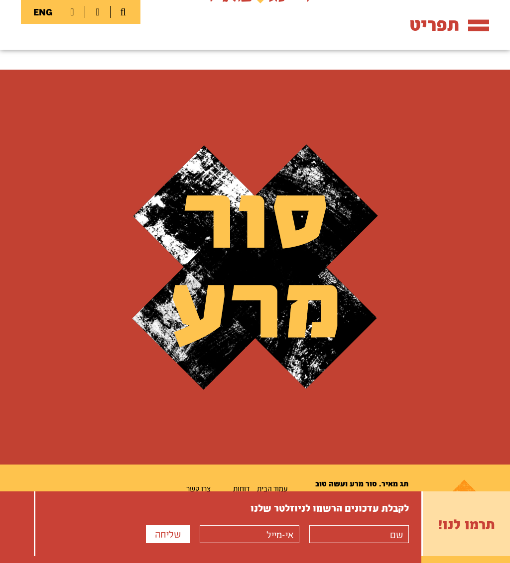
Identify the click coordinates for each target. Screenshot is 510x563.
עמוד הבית (272, 488)
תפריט (449, 24)
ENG (42, 12)
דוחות (241, 488)
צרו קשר (198, 488)
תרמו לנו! (466, 524)
